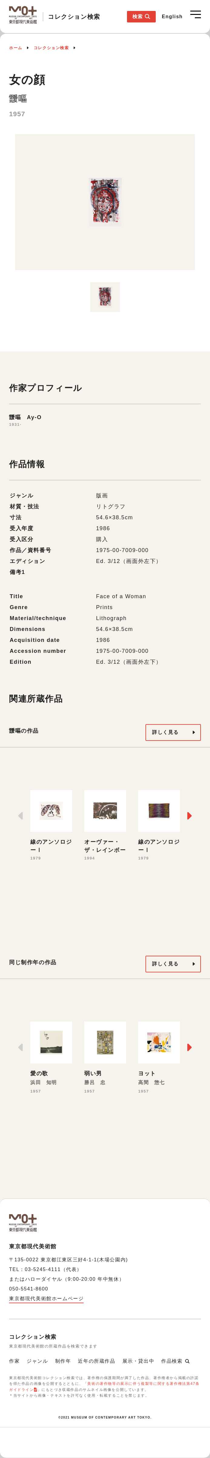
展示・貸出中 (138, 1361)
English (172, 16)
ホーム (15, 48)
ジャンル (37, 1361)
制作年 (63, 1361)
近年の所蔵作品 (96, 1361)
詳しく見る (165, 732)
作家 (14, 1361)
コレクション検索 (51, 48)
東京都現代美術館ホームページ (46, 1298)
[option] (105, 205)
